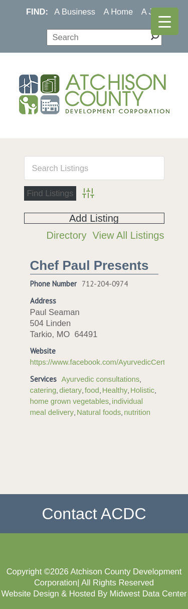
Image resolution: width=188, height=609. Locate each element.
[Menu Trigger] (164, 21)
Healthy (114, 390)
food (92, 390)
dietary (70, 390)
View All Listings (128, 235)
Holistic (142, 390)
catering (43, 390)
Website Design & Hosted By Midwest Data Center (93, 593)
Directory (66, 235)
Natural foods (99, 412)
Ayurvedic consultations (101, 379)
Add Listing (94, 218)
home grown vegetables (69, 401)
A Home (118, 11)
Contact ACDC (94, 514)
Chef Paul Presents (89, 265)
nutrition (137, 412)
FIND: (37, 11)
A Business (74, 11)
